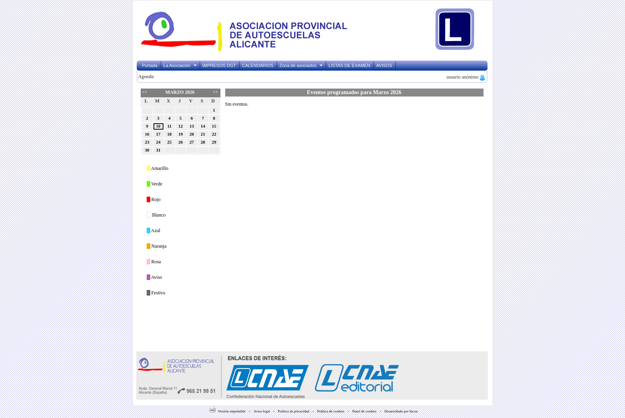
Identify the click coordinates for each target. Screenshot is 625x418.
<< (144, 91)
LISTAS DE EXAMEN (349, 65)
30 (147, 150)
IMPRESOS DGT (219, 65)
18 (169, 134)
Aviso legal (262, 411)
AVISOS (384, 65)
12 (181, 126)
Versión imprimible (227, 411)
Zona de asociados (301, 65)
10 (158, 126)
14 (203, 126)
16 (147, 134)
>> (215, 91)
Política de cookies (330, 411)
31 (158, 150)
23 (147, 142)
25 (169, 142)
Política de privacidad (293, 411)
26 (181, 142)
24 (158, 142)
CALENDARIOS (257, 65)
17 (158, 134)
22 (214, 134)
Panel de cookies (364, 411)
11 (169, 126)
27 (192, 142)
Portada (149, 65)
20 (192, 134)
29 (214, 142)
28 (203, 142)
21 (203, 134)
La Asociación (180, 65)
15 (214, 126)
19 (181, 134)
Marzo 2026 (180, 92)
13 (192, 126)
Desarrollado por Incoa (401, 411)
